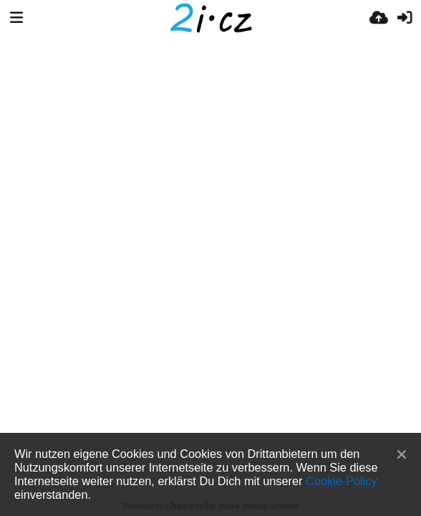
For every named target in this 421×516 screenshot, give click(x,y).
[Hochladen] (378, 18)
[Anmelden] (404, 18)
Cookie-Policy (341, 480)
